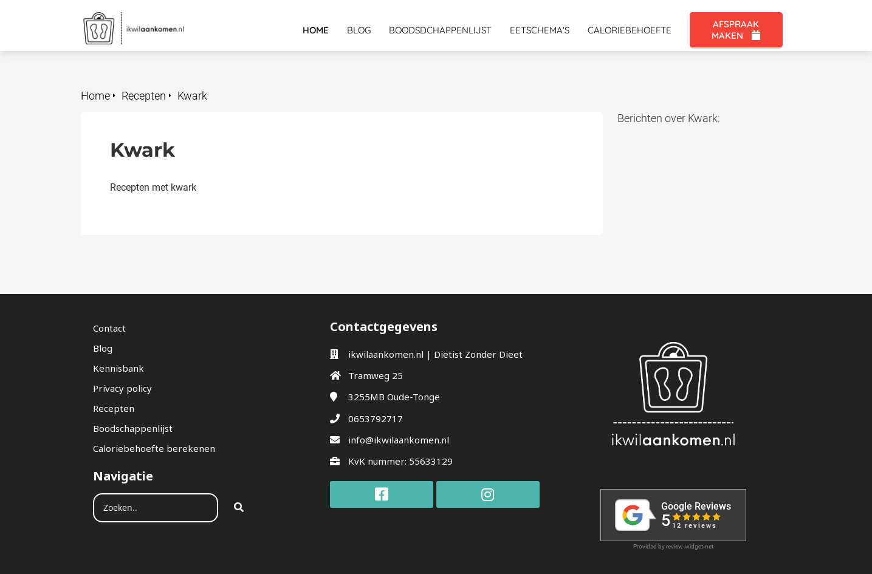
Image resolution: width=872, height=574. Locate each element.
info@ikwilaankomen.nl (398, 440)
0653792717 (375, 418)
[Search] (238, 507)
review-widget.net (689, 546)
